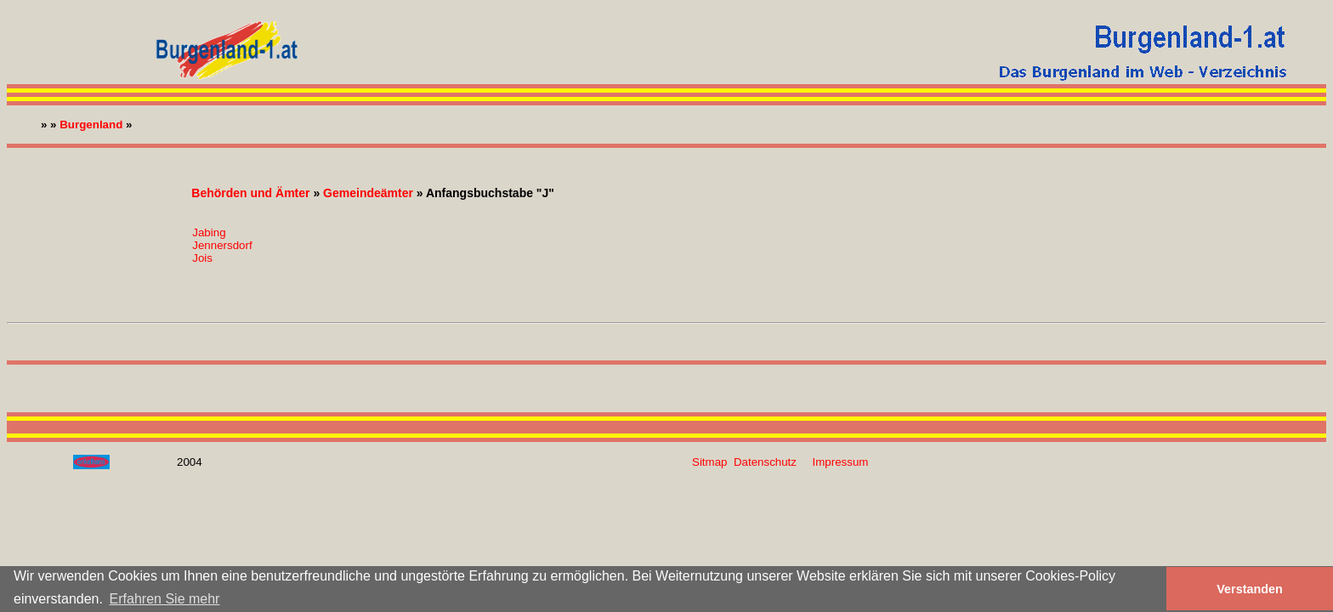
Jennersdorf (222, 245)
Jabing (208, 232)
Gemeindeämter (368, 193)
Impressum (841, 462)
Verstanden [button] (1250, 589)
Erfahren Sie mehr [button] (165, 599)
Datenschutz (765, 462)
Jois (202, 258)
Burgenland (91, 124)
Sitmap (709, 462)
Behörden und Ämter (250, 193)
